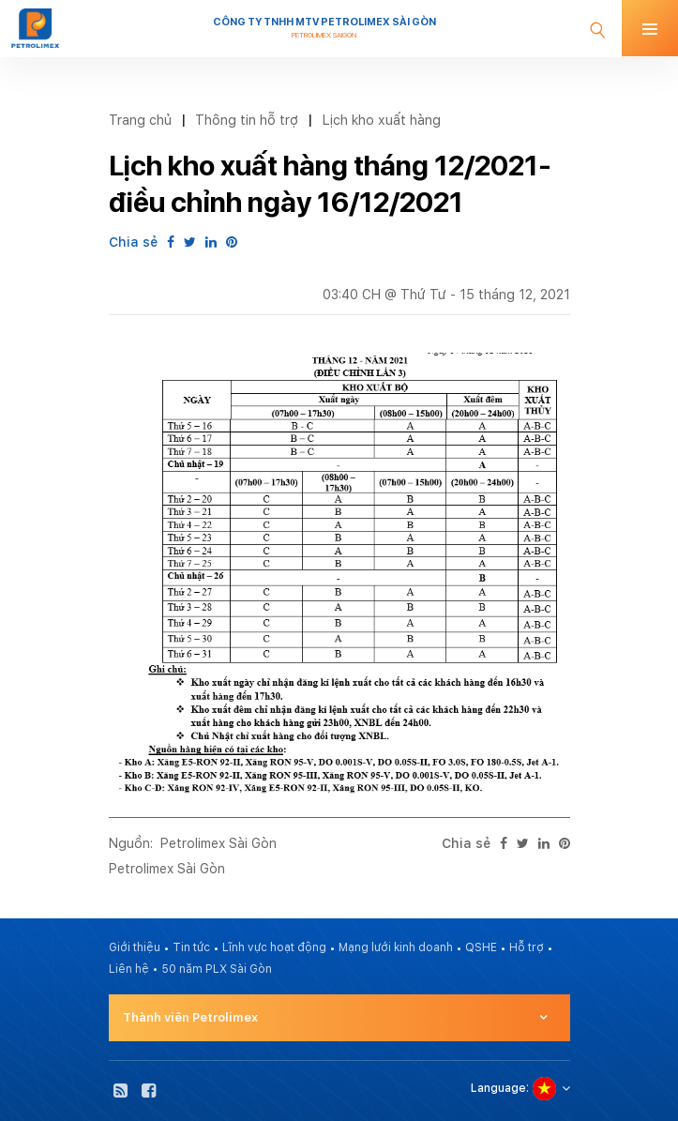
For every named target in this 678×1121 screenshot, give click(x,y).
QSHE (481, 947)
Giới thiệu (134, 947)
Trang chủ (140, 120)
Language (498, 1088)
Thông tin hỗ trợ (246, 120)
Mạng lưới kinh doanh (396, 947)
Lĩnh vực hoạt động (274, 947)
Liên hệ (129, 969)
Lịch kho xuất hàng (381, 120)
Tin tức (191, 947)
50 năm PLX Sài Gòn (216, 969)
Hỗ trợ (526, 947)
